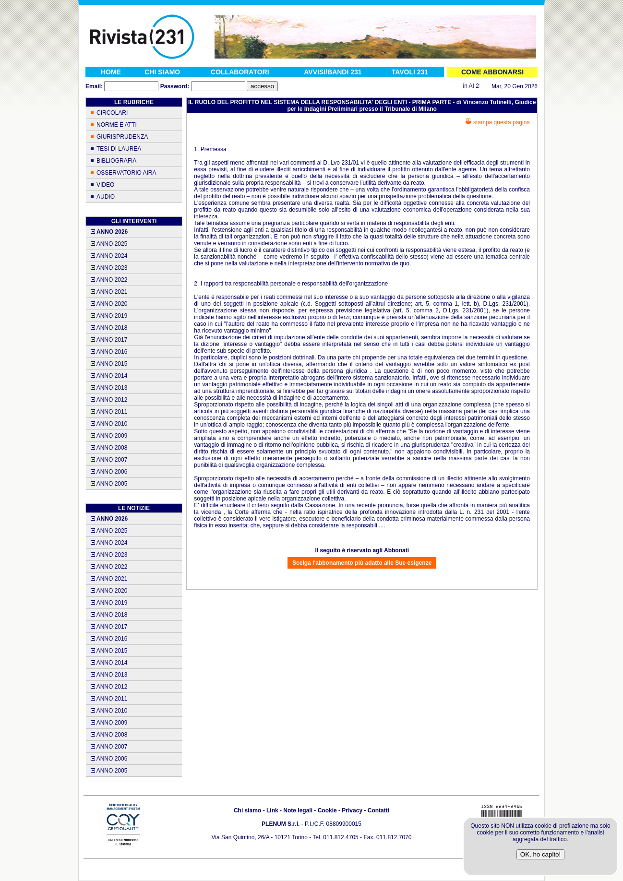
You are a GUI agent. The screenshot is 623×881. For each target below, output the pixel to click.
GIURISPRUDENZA (122, 136)
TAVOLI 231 (410, 72)
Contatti (378, 810)
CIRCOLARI (112, 112)
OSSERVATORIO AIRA (126, 172)
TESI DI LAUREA (118, 148)
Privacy (352, 810)
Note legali (297, 810)
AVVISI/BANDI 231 (332, 72)
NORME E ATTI (116, 124)
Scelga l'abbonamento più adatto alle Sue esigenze (361, 563)
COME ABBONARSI (492, 72)
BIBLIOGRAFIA (116, 160)
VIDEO (105, 184)
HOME (111, 72)
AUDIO (105, 196)
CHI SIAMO (162, 72)
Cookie (327, 810)
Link (272, 810)
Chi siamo (247, 810)
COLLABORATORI (240, 72)
